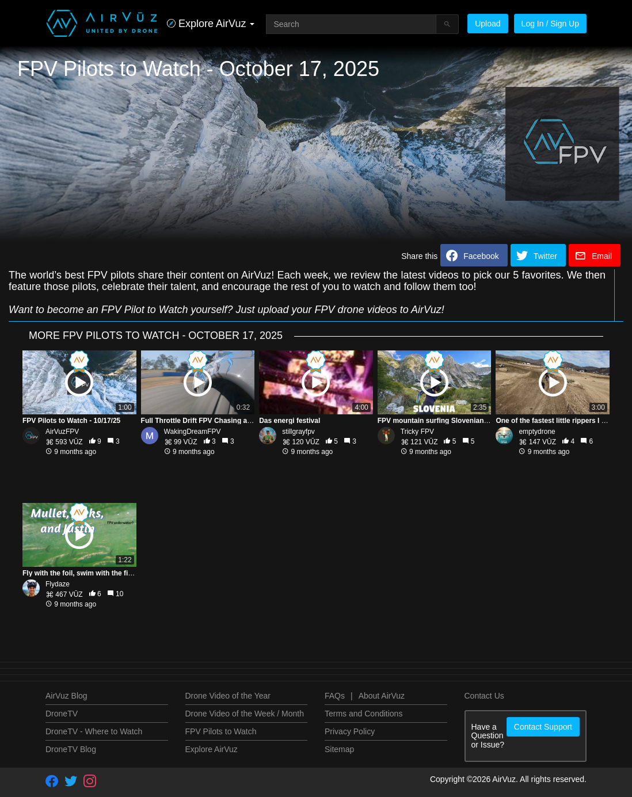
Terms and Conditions (363, 713)
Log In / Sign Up (550, 23)
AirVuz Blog (66, 695)
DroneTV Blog (70, 749)
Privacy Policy (350, 731)
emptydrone (537, 432)
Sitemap (339, 749)
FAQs (335, 695)
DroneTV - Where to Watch (93, 731)
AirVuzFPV (62, 432)
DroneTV (61, 713)
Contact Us (484, 695)
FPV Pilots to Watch (221, 731)
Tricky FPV (417, 432)
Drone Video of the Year (228, 695)
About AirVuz (382, 695)
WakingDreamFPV (192, 432)
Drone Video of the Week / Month (244, 713)
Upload (487, 23)
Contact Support (543, 726)
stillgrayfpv (298, 432)
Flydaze (57, 584)
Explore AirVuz (211, 749)
